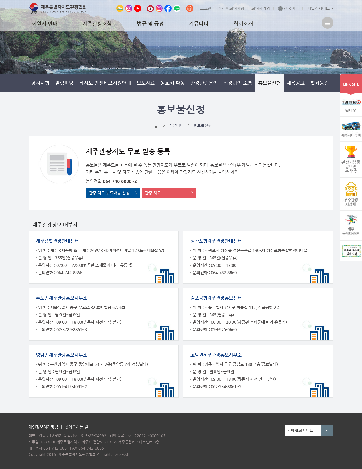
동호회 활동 (172, 83)
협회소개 (243, 23)
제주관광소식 (97, 23)
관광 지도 (153, 193)
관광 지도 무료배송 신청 (109, 193)
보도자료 (146, 83)
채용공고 (295, 83)
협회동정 (319, 83)
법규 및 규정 (150, 23)
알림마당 (64, 83)
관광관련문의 (204, 83)
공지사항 (40, 83)
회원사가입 (260, 8)
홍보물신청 (269, 83)
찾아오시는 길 (76, 427)
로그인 (205, 8)
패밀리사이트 (318, 8)
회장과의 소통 (237, 83)
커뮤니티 (198, 23)
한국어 (286, 8)
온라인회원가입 (231, 8)
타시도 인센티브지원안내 (105, 83)
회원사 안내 (45, 23)
